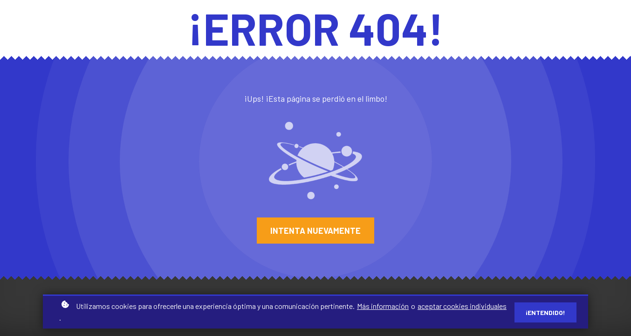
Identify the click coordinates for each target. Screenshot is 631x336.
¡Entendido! (545, 313)
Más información (383, 306)
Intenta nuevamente (315, 230)
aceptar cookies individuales (462, 306)
